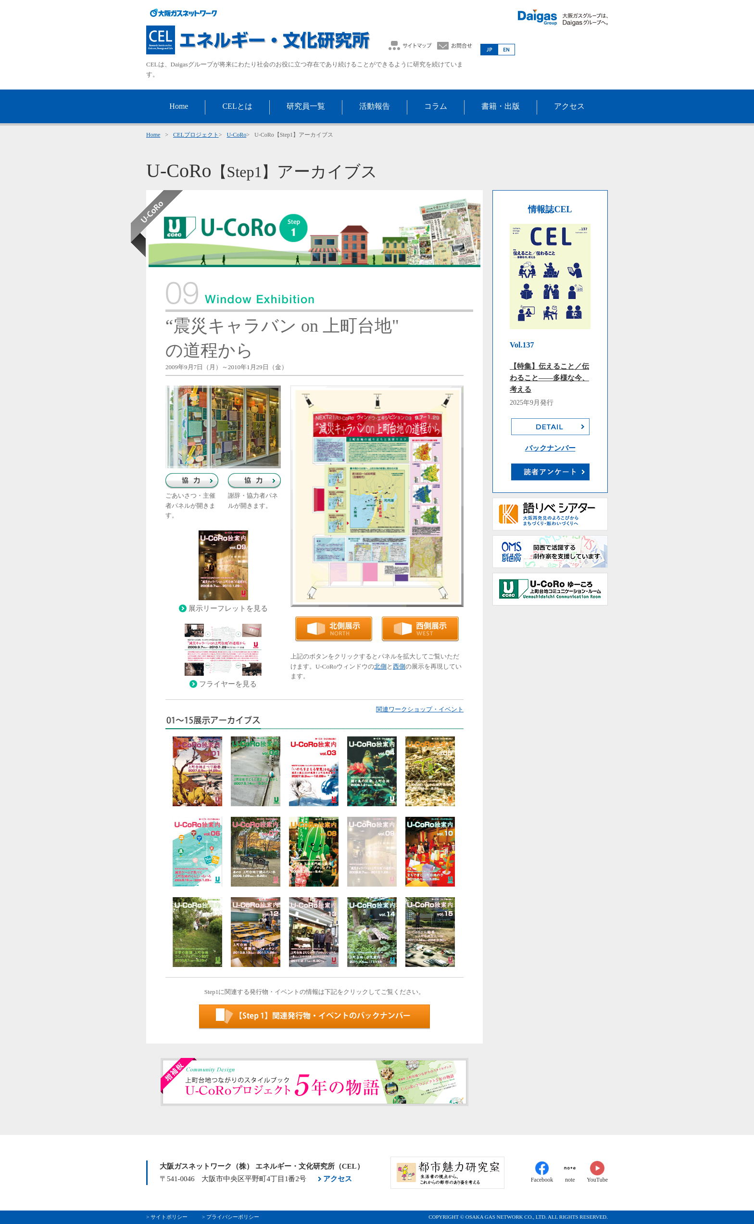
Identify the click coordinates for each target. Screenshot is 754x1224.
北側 (380, 666)
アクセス (337, 1179)
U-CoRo (237, 134)
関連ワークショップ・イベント (420, 709)
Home (153, 134)
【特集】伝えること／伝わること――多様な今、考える (549, 377)
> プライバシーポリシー (230, 1217)
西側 (399, 666)
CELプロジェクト (196, 134)
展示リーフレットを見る (228, 608)
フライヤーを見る (228, 684)
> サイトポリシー (167, 1217)
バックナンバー (550, 448)
